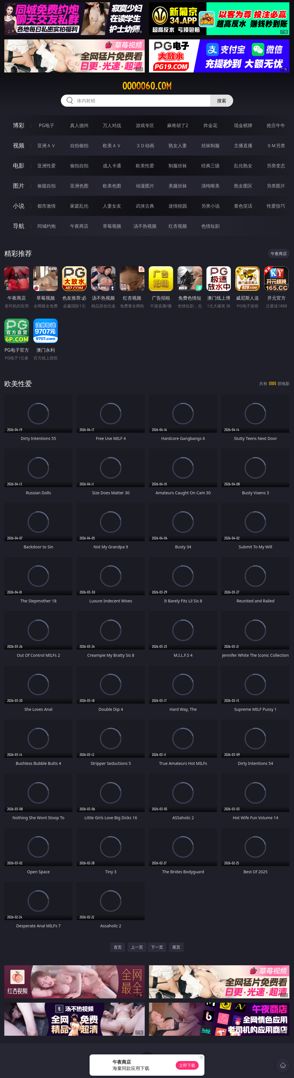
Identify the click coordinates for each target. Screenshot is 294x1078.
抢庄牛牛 (276, 125)
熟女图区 (243, 186)
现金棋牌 (243, 125)
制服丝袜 (178, 165)
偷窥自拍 (46, 186)
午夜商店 (79, 226)
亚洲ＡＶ (46, 145)
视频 (18, 145)
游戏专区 (145, 125)
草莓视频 (112, 226)
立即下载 (187, 1065)
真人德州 (79, 125)
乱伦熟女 (243, 165)
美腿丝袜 (178, 186)
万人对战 (112, 125)
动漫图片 (145, 186)
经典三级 (210, 165)
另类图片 (276, 186)
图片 (18, 185)
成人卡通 (112, 165)
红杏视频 (178, 226)
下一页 (157, 947)
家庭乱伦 (79, 206)
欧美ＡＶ (112, 145)
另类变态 (276, 165)
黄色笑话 (243, 206)
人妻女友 (112, 206)
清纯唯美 (210, 186)
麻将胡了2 (177, 125)
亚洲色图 (79, 186)
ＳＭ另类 (276, 145)
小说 (18, 206)
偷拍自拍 (79, 165)
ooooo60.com (147, 86)
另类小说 (210, 206)
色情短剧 (210, 226)
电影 (18, 165)
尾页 (176, 947)
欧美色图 (112, 186)
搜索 (221, 100)
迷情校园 (178, 206)
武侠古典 (145, 206)
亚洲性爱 (46, 165)
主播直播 (243, 145)
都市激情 (46, 206)
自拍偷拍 (79, 145)
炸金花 (210, 125)
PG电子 (46, 125)
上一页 (137, 947)
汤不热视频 (145, 226)
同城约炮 (46, 226)
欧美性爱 (145, 165)
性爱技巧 (276, 206)
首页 (118, 947)
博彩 (18, 125)
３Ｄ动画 (145, 145)
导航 (18, 226)
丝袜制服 (210, 145)
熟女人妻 (178, 145)
